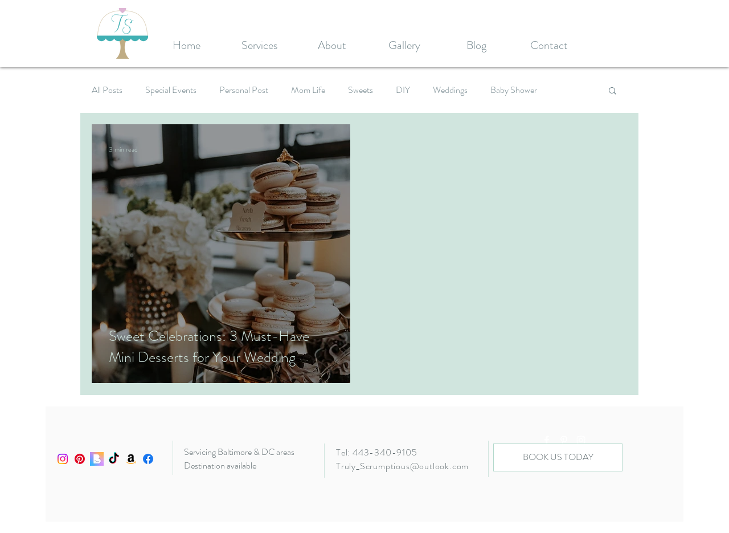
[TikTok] (114, 459)
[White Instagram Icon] (581, 440)
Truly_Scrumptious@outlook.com (402, 466)
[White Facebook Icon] (546, 440)
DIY (403, 90)
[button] (612, 91)
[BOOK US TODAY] (557, 457)
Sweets (360, 90)
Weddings (450, 90)
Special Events (170, 90)
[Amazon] (131, 459)
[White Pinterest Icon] (564, 440)
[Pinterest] (80, 459)
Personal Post (243, 90)
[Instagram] (62, 459)
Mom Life (308, 90)
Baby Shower (513, 90)
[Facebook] (148, 459)
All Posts (107, 90)
